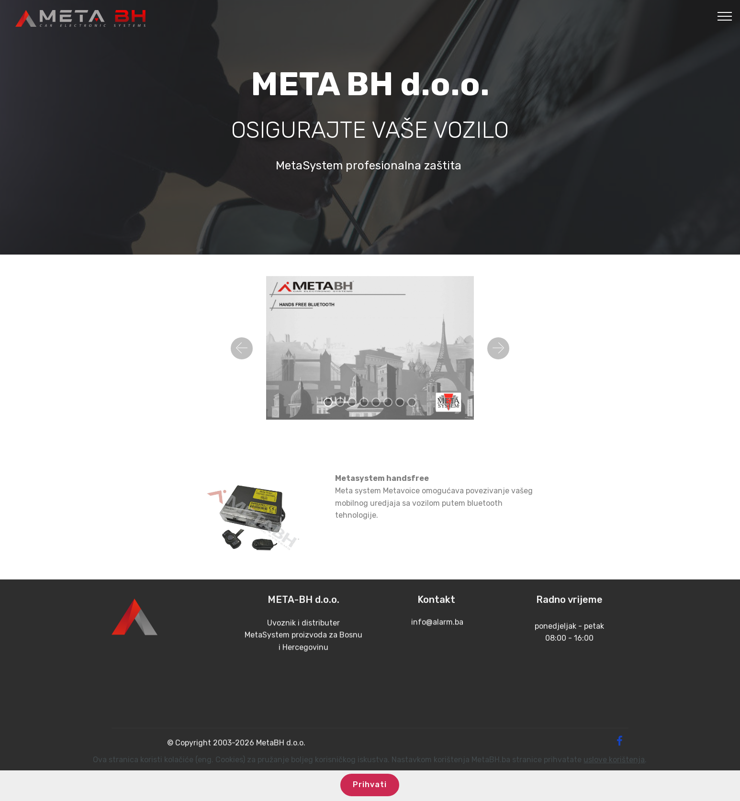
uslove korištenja (614, 771)
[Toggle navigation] (725, 15)
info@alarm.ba (436, 633)
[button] (242, 348)
